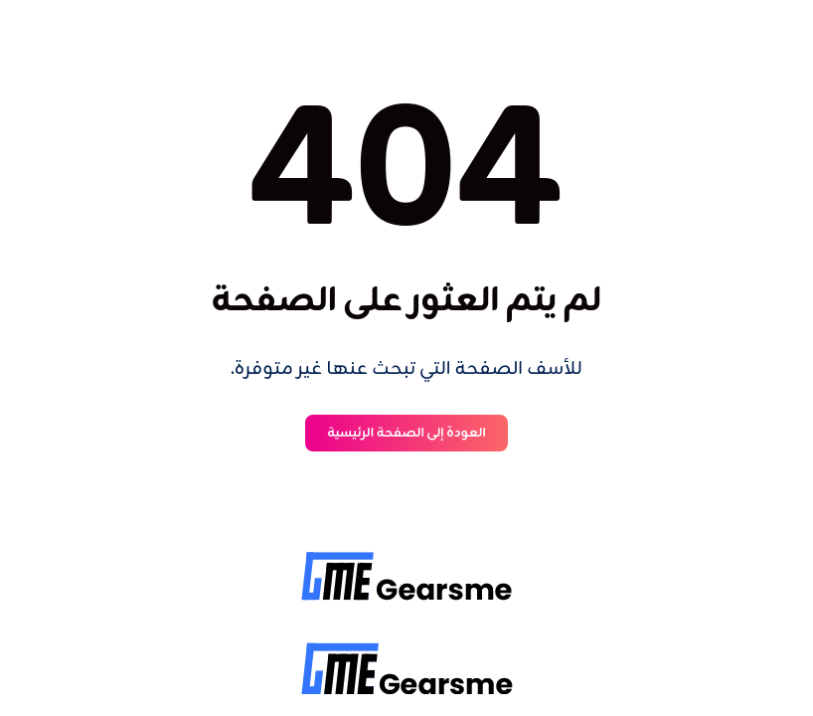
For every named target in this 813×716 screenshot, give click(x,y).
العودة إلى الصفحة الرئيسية (406, 433)
